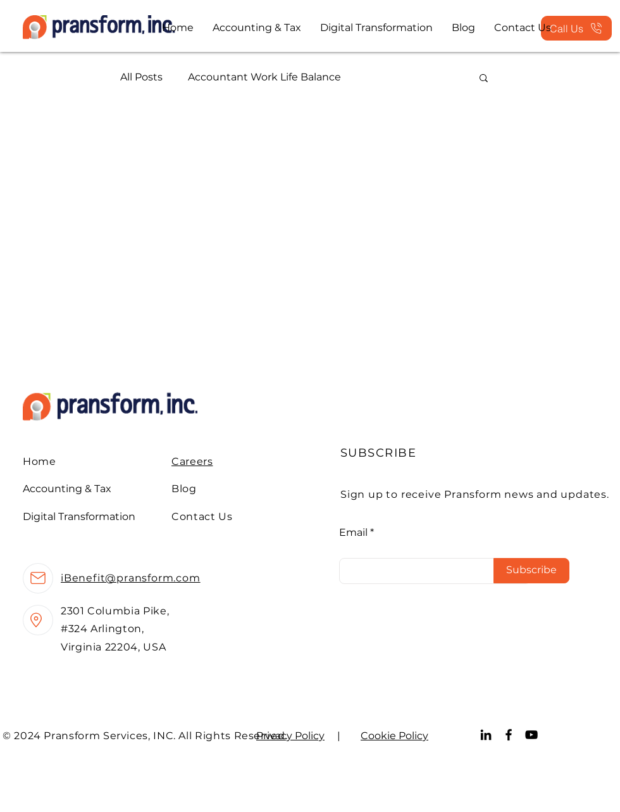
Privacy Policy (290, 736)
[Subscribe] (531, 570)
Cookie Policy (394, 736)
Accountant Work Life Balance (264, 77)
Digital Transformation (79, 517)
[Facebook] (508, 734)
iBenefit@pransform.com (131, 578)
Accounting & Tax (67, 489)
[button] (484, 79)
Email (353, 533)
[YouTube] (531, 734)
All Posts (141, 77)
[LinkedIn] (485, 734)
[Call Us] (576, 28)
